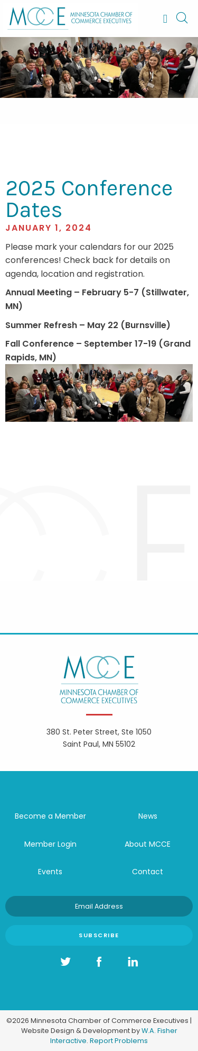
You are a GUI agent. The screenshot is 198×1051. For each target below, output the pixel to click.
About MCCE (148, 844)
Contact (147, 871)
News (147, 816)
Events (50, 871)
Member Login (50, 844)
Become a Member (50, 816)
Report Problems (119, 1040)
